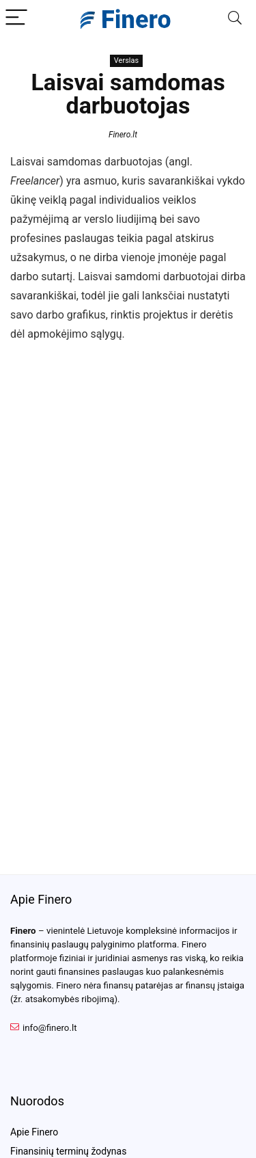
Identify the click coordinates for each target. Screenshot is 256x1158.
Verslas (126, 60)
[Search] (234, 18)
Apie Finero (34, 1132)
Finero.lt (123, 134)
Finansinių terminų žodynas (68, 1151)
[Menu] (16, 18)
